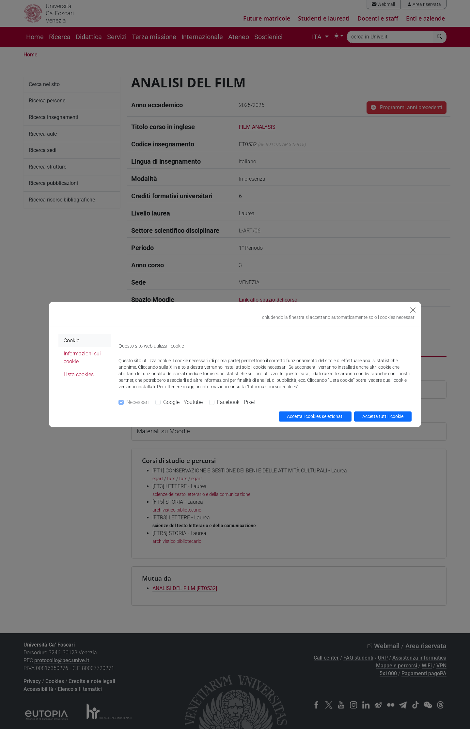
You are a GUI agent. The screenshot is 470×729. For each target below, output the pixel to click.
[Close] (413, 310)
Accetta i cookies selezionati (315, 416)
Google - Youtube (183, 402)
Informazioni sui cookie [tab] (82, 357)
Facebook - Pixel (236, 402)
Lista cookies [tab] (79, 374)
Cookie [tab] (71, 340)
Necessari (137, 402)
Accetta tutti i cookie (382, 416)
